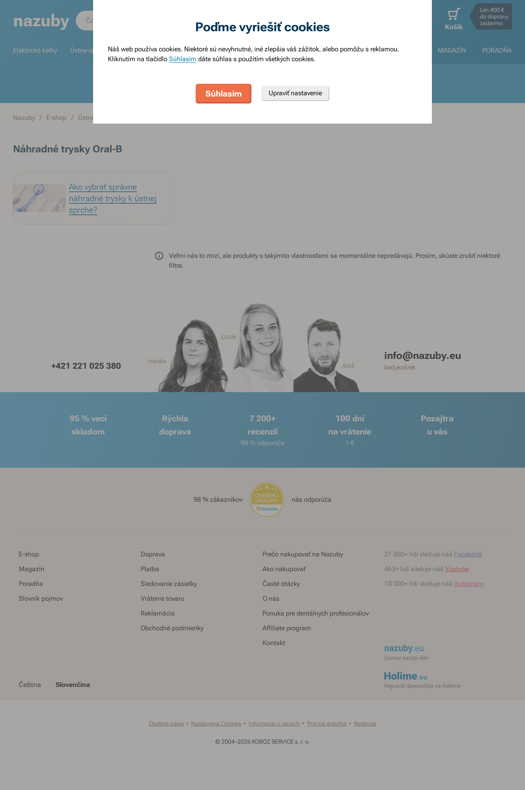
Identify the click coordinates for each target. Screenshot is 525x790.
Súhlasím (182, 59)
